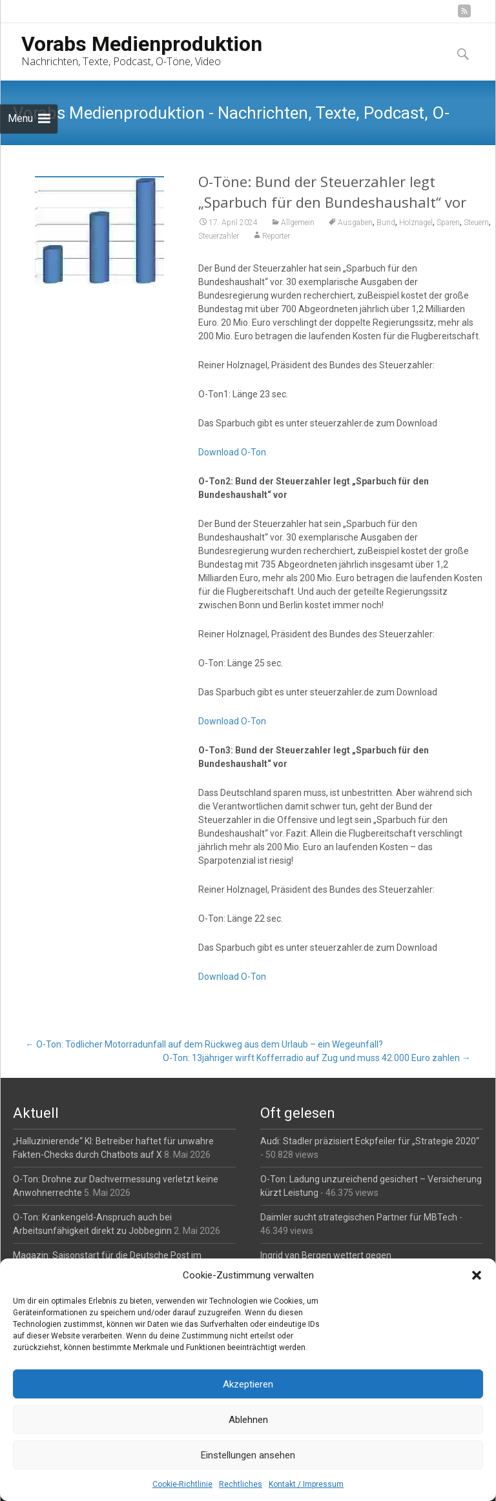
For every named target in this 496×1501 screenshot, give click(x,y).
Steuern (476, 222)
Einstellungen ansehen (248, 1455)
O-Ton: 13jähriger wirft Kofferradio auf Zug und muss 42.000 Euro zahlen (317, 1058)
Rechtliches (240, 1484)
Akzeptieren (248, 1384)
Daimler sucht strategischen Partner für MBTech (358, 1217)
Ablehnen (248, 1420)
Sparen (448, 222)
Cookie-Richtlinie (182, 1484)
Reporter (276, 236)
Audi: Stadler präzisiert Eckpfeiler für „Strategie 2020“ (369, 1141)
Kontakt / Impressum (306, 1484)
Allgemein (298, 222)
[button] (476, 1275)
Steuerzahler (218, 236)
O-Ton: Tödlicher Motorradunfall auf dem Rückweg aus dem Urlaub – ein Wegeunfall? (204, 1044)
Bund (386, 222)
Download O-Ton (232, 452)
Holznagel (416, 222)
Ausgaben (355, 222)
